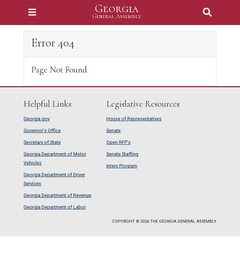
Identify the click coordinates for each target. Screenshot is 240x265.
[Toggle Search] (207, 12)
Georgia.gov (37, 118)
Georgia (116, 11)
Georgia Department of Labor (55, 207)
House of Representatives (134, 118)
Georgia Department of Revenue (57, 195)
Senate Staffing (122, 154)
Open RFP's (118, 142)
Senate (113, 130)
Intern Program (121, 166)
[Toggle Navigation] (32, 12)
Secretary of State (42, 142)
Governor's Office (42, 130)
